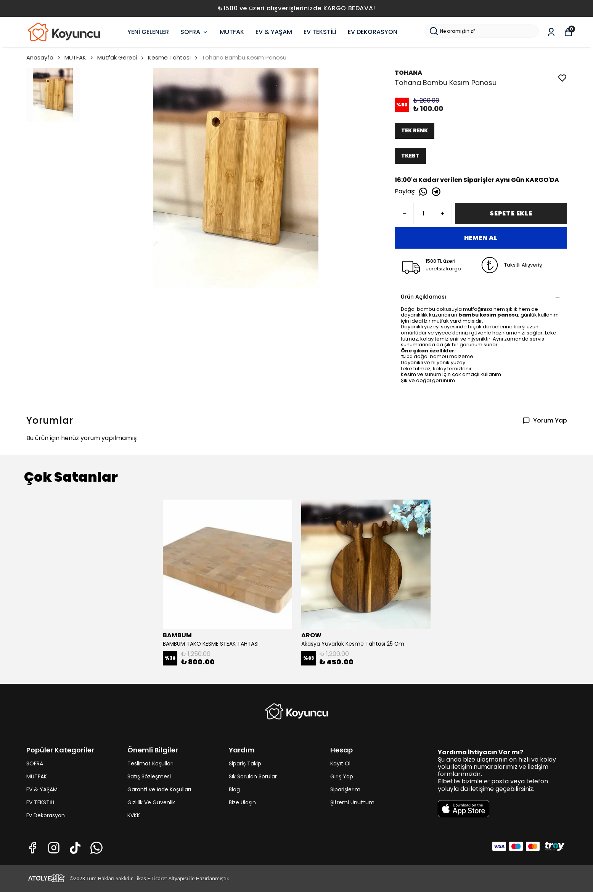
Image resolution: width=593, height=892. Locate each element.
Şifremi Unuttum (352, 802)
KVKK (133, 815)
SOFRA (194, 31)
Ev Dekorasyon (45, 815)
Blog (234, 789)
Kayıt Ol (340, 763)
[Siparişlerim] (551, 32)
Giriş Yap (341, 776)
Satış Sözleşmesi (149, 776)
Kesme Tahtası (169, 57)
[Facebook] (32, 848)
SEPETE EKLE (511, 213)
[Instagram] (54, 848)
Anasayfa (43, 57)
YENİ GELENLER (148, 31)
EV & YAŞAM (274, 31)
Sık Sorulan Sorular (253, 776)
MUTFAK (232, 31)
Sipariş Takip (245, 763)
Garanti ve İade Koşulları (159, 789)
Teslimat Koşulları (150, 763)
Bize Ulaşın (242, 802)
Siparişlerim (345, 789)
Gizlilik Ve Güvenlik (151, 802)
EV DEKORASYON (372, 31)
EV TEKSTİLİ (320, 31)
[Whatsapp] (96, 848)
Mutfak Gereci (121, 57)
